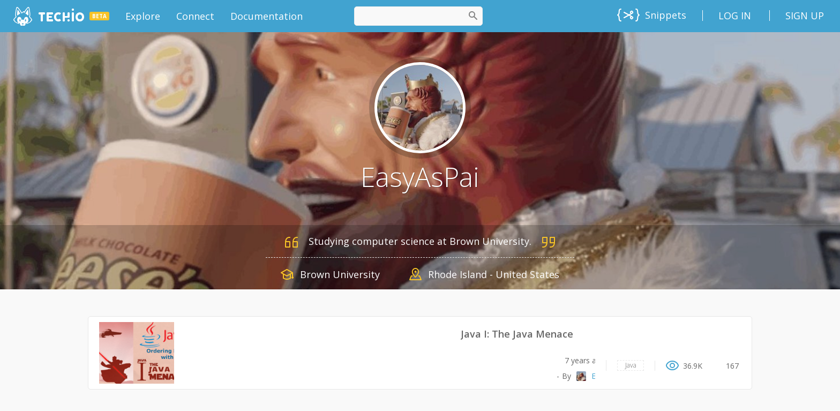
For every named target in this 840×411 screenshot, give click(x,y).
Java (630, 365)
